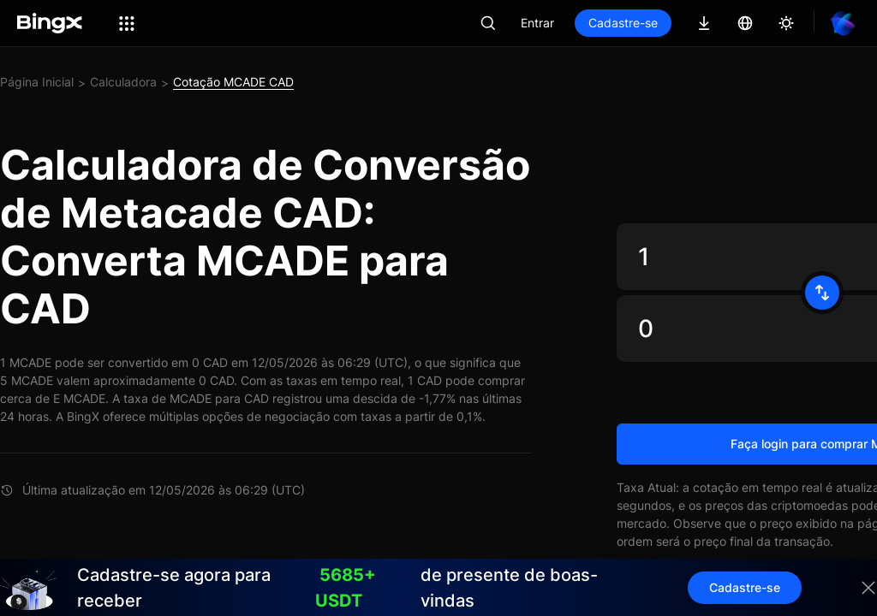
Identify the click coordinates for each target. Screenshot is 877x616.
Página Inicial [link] (37, 81)
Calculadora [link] (123, 81)
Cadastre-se (623, 22)
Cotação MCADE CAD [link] (233, 81)
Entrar (537, 22)
